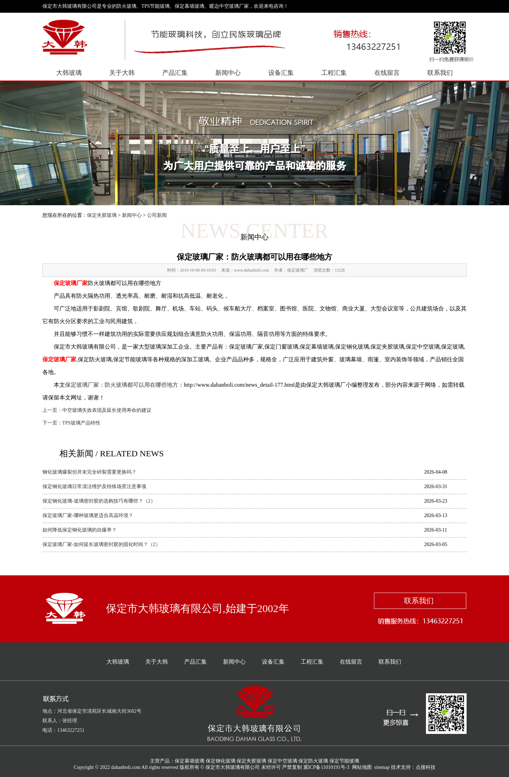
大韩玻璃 (69, 72)
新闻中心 (228, 72)
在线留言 (387, 72)
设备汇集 (281, 72)
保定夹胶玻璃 (102, 215)
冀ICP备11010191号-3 (326, 767)
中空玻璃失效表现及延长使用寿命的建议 (106, 410)
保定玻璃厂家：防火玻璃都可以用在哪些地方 (121, 385)
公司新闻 (157, 215)
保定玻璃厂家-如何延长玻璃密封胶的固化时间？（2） (101, 544)
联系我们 (440, 72)
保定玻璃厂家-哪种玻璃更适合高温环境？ (87, 515)
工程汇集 (334, 72)
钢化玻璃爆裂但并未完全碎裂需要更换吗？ (89, 472)
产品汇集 (175, 72)
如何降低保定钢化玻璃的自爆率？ (79, 530)
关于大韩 (122, 72)
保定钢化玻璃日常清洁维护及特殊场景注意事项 (94, 486)
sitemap (382, 767)
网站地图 (362, 767)
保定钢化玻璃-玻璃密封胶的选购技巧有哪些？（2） (99, 501)
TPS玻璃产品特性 (81, 423)
